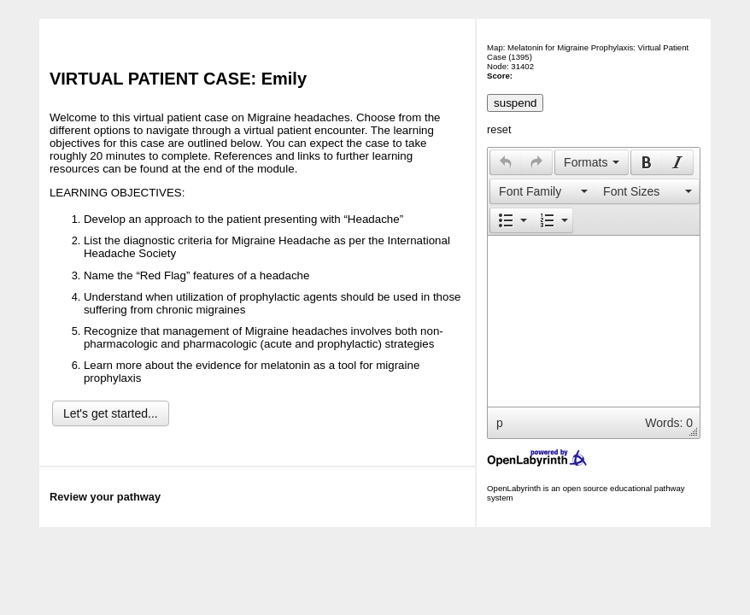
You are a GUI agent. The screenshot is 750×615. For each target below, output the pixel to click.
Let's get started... (110, 413)
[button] (505, 162)
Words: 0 (669, 423)
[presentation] (505, 162)
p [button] (499, 423)
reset (499, 129)
